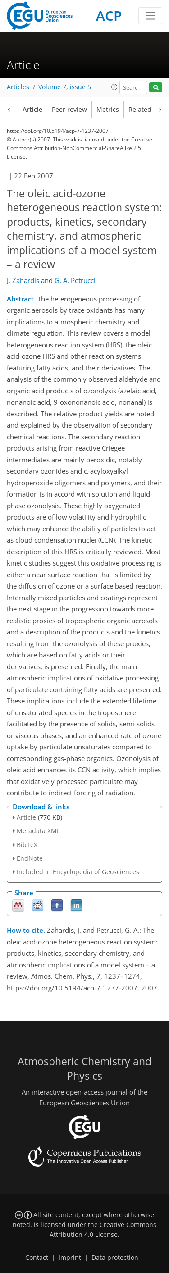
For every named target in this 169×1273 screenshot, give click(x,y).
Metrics (107, 109)
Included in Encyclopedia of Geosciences (78, 871)
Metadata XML (38, 830)
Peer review (69, 109)
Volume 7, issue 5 (64, 87)
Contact (36, 1258)
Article (32, 109)
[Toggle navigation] (150, 15)
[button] (114, 87)
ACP (109, 15)
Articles (18, 87)
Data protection (114, 1258)
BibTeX (27, 844)
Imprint (70, 1258)
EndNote (30, 858)
